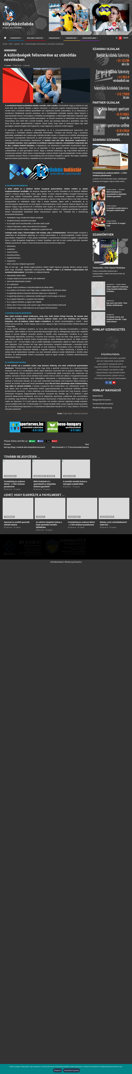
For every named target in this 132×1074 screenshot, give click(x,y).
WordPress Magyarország (102, 408)
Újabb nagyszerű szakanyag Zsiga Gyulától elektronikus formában (117, 289)
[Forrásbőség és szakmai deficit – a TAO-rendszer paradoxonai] (17, 469)
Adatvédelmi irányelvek (71, 1070)
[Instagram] (110, 382)
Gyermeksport (9, 516)
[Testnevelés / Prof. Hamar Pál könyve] (110, 252)
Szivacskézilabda (89, 38)
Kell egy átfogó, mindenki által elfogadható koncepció (25, 445)
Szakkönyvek (71, 38)
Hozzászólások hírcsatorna (103, 404)
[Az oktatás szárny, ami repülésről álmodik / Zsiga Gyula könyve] (98, 319)
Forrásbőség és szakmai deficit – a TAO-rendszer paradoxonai (14, 484)
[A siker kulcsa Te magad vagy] (98, 224)
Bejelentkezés (98, 396)
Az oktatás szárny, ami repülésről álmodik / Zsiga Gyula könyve (116, 319)
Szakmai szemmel (10, 50)
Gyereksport (15, 38)
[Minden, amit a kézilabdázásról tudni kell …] (114, 508)
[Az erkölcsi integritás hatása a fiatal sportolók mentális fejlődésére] (50, 508)
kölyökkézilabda (18, 23)
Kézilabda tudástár (35, 38)
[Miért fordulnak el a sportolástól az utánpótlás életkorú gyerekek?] (46, 469)
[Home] (5, 38)
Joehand (8, 65)
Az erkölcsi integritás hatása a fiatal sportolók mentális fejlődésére (49, 524)
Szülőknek (51, 476)
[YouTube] (114, 382)
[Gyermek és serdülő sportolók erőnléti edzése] (18, 508)
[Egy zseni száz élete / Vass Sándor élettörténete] (98, 303)
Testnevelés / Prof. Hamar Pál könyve (109, 268)
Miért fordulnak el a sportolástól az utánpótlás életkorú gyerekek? (45, 484)
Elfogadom (57, 1070)
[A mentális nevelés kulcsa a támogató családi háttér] (76, 469)
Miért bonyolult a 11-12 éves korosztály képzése (67, 445)
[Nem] (129, 1069)
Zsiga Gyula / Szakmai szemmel (75, 414)
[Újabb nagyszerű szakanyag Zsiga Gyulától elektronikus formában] (98, 288)
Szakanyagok (54, 38)
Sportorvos (40, 516)
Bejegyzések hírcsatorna (102, 400)
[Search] (116, 38)
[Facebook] (106, 382)
